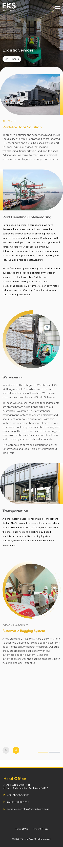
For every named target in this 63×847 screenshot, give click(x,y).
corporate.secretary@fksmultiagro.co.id (28, 809)
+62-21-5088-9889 (18, 795)
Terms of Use (21, 829)
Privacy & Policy (40, 829)
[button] (16, 750)
